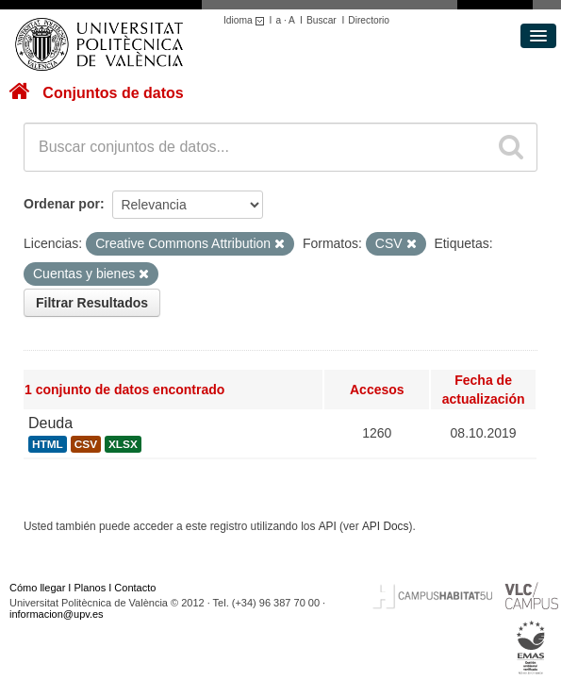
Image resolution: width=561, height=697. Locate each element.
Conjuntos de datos (112, 93)
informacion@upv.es (56, 614)
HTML (47, 444)
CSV (85, 444)
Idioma (246, 20)
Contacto (135, 587)
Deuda (50, 423)
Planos (90, 587)
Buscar (321, 20)
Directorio (368, 20)
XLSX (123, 444)
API (328, 526)
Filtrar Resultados (92, 302)
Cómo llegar (37, 587)
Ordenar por (62, 203)
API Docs (385, 526)
